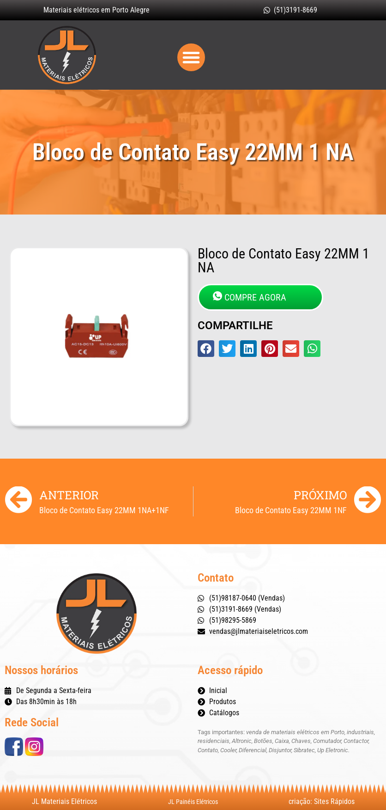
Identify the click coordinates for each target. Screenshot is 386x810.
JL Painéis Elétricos (193, 801)
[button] (191, 57)
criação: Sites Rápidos (322, 801)
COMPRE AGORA (249, 297)
